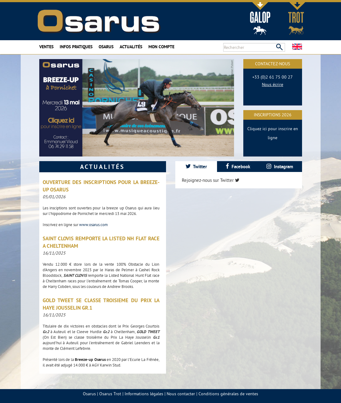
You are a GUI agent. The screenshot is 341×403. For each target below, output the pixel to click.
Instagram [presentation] (279, 166)
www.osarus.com (93, 224)
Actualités (131, 46)
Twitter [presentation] (196, 166)
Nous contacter (181, 394)
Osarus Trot (110, 394)
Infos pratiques (76, 46)
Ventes (46, 46)
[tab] (196, 166)
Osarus (106, 46)
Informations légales (144, 394)
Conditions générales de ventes (228, 394)
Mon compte (161, 46)
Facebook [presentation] (238, 166)
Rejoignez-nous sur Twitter (210, 180)
